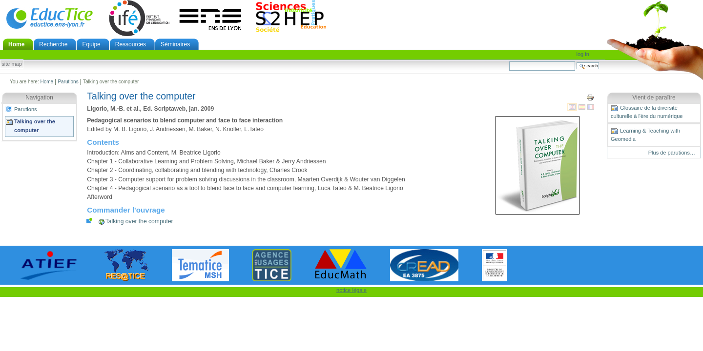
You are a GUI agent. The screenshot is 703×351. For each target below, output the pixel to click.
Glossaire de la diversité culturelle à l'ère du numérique (646, 111)
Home (16, 44)
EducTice (49, 18)
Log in (583, 54)
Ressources (130, 44)
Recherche (53, 44)
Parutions (68, 81)
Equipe (91, 44)
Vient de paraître (654, 97)
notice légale (351, 290)
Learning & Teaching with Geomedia (645, 134)
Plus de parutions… (671, 153)
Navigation (39, 97)
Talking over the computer (34, 125)
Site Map (11, 64)
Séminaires (175, 44)
